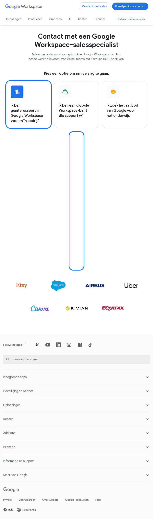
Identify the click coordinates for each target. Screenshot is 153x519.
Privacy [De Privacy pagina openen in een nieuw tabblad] (7, 499)
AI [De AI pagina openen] (70, 19)
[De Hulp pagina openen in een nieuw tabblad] (8, 509)
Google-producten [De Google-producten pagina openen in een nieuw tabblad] (77, 499)
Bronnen (100, 19)
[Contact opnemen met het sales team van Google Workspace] (95, 6)
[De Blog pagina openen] (19, 344)
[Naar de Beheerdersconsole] (131, 19)
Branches (55, 19)
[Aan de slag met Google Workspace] (130, 6)
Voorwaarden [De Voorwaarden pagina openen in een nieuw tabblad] (27, 499)
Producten (35, 19)
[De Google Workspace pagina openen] (24, 6)
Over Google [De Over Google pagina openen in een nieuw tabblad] (50, 499)
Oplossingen (13, 19)
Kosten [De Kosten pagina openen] (83, 19)
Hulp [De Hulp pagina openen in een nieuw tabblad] (98, 499)
